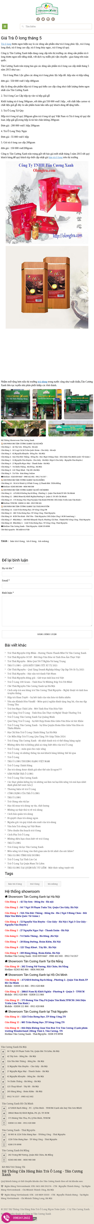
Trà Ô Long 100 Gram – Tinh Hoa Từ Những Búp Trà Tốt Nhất (38, 681)
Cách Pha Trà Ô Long (17, 834)
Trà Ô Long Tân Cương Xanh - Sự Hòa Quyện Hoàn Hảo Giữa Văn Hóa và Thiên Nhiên (44, 727)
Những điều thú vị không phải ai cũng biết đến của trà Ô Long (39, 744)
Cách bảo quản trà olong (19, 813)
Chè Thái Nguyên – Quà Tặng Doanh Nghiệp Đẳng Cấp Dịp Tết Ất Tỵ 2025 (44, 669)
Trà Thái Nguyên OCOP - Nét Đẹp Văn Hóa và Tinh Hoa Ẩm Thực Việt (42, 657)
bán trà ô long (55, 157)
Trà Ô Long (12, 757)
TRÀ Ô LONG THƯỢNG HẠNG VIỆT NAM (27, 761)
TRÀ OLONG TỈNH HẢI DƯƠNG (22, 855)
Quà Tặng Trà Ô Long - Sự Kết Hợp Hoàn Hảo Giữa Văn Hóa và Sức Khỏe (44, 721)
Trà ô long (6, 44)
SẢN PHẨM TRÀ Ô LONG (19, 773)
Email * (6, 580)
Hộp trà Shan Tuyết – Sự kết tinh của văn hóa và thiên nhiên (38, 697)
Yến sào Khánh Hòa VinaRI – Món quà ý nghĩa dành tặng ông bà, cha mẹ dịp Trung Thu (46, 703)
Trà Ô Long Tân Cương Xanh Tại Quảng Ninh (30, 716)
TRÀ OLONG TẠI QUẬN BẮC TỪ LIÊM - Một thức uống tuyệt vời (39, 867)
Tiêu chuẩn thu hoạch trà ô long (23, 830)
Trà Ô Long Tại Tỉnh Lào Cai (21, 859)
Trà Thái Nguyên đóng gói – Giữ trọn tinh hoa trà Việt (34, 677)
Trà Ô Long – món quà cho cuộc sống (25, 748)
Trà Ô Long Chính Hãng (18, 765)
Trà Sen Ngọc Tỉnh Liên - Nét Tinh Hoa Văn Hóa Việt (34, 708)
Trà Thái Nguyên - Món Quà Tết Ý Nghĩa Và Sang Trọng (35, 661)
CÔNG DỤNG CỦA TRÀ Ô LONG (22, 793)
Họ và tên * (8, 568)
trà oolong (43, 541)
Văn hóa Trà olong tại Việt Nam (23, 826)
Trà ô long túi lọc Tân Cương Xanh (24, 847)
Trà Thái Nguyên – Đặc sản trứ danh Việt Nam (30, 673)
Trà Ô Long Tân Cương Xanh (21, 777)
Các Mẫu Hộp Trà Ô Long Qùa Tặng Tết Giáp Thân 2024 (35, 736)
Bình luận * (8, 592)
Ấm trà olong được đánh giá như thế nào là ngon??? (33, 769)
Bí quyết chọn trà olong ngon (21, 818)
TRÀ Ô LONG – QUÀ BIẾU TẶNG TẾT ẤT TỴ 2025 (31, 665)
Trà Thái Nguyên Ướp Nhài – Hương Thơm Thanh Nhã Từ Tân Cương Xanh (45, 653)
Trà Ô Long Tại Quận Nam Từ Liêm (24, 863)
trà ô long (31, 541)
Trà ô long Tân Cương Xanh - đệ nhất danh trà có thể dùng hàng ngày (43, 740)
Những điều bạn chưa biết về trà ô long (27, 838)
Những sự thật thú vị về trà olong (24, 809)
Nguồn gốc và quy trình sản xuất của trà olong (30, 822)
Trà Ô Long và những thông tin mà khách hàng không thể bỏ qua (40, 753)
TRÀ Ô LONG (13, 797)
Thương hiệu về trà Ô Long (20, 789)
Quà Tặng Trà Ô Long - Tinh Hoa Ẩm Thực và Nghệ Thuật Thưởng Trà (43, 712)
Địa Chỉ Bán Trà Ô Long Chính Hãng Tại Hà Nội (31, 732)
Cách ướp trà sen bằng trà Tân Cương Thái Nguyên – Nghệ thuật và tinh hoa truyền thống (46, 692)
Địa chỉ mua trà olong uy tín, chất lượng (27, 805)
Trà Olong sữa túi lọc (17, 801)
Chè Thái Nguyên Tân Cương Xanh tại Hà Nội (30, 686)
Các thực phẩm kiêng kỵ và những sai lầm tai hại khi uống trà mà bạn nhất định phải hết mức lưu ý (45, 783)
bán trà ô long (17, 541)
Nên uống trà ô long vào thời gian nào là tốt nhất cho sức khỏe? (39, 851)
